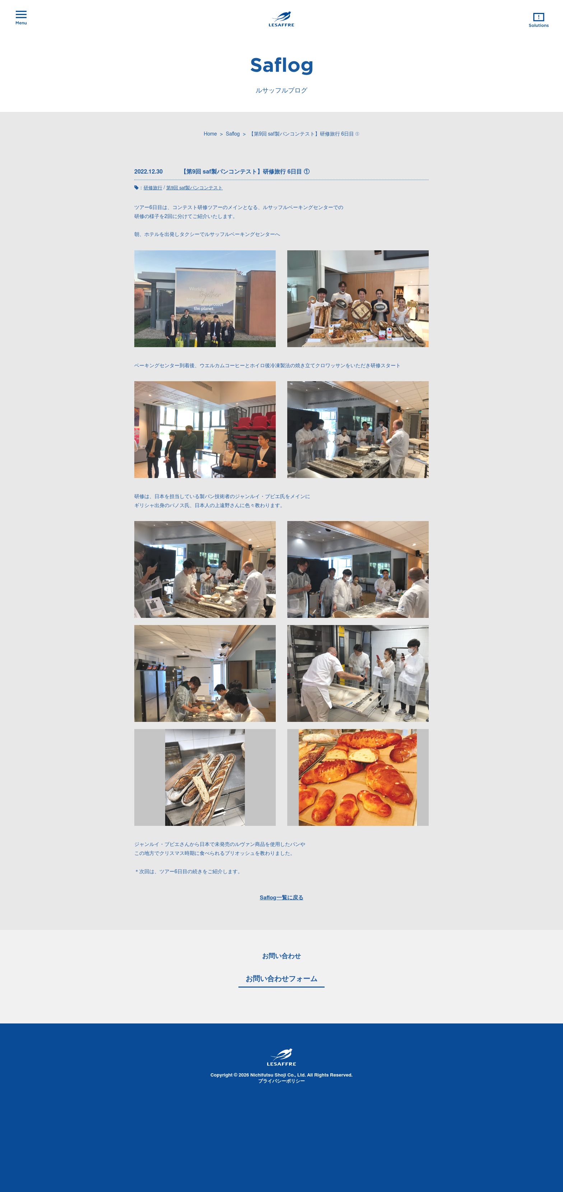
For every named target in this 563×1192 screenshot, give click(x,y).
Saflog (233, 134)
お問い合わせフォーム (281, 979)
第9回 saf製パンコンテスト (194, 188)
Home (210, 134)
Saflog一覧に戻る (281, 897)
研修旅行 (153, 188)
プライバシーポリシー (281, 1081)
